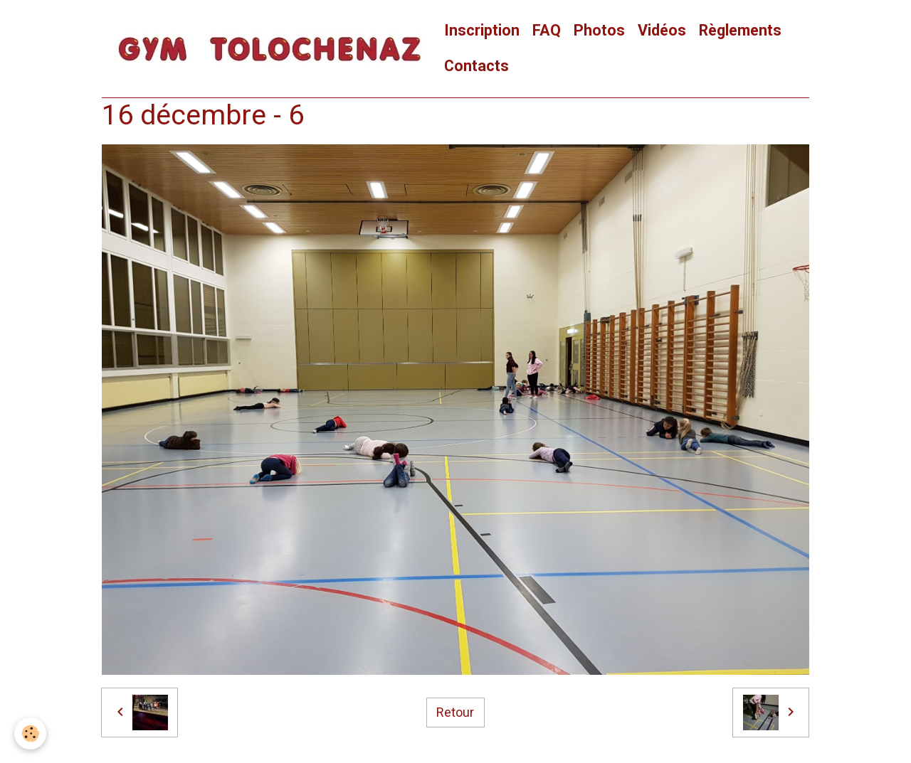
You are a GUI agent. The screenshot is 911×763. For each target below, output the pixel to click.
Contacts (476, 66)
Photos (599, 30)
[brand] (270, 48)
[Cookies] (30, 733)
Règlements (740, 30)
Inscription (482, 30)
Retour (455, 712)
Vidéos (662, 30)
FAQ (546, 30)
